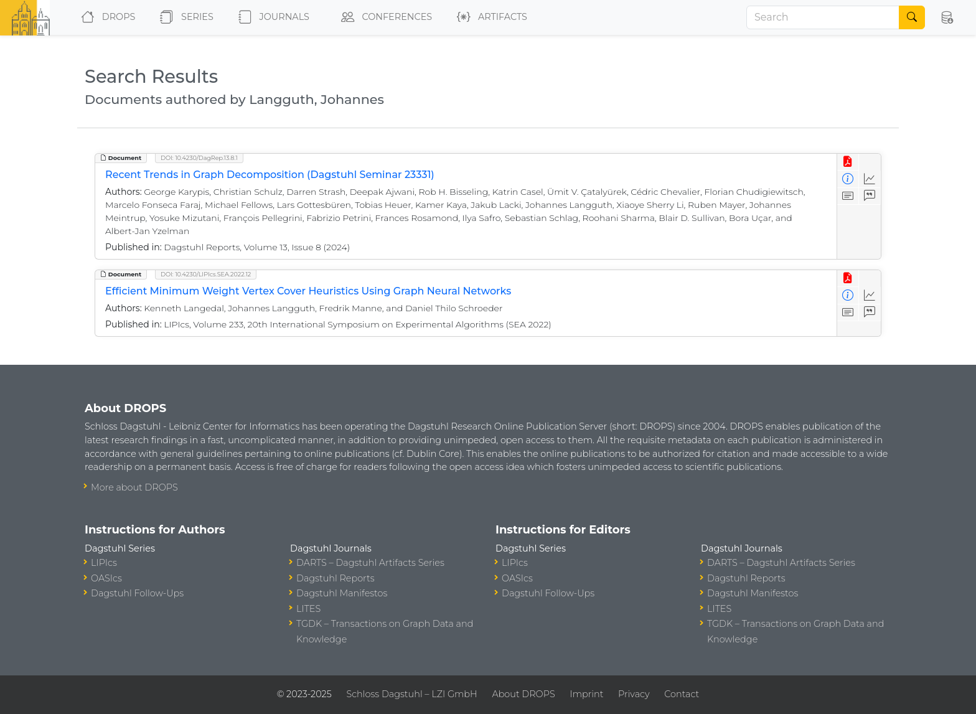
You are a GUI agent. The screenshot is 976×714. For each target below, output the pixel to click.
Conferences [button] (384, 17)
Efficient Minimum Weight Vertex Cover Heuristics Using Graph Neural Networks (308, 291)
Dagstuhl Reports (335, 578)
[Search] (822, 17)
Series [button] (184, 17)
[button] (947, 17)
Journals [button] (271, 17)
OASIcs (106, 578)
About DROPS (523, 694)
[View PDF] (848, 162)
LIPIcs (104, 562)
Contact (681, 694)
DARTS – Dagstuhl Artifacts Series (370, 562)
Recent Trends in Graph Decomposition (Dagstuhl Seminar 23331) (269, 175)
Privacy (633, 694)
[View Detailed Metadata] (848, 179)
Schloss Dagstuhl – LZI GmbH (411, 694)
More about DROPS (134, 487)
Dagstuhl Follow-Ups (137, 593)
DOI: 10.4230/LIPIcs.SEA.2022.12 (206, 274)
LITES (308, 608)
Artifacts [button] (489, 17)
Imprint (586, 694)
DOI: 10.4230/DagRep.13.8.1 (199, 157)
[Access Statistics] (870, 179)
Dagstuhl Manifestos (341, 593)
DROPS (105, 17)
